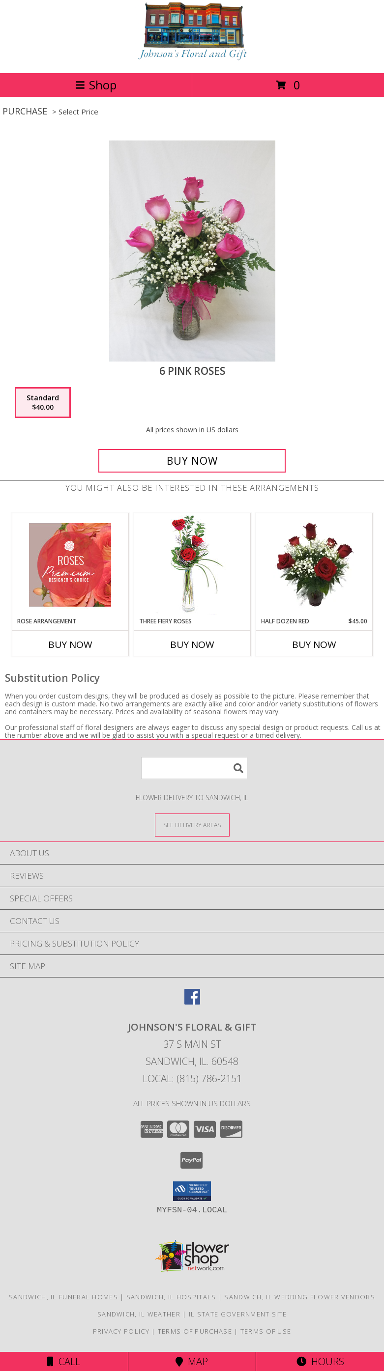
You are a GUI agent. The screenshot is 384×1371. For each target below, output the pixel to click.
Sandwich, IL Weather (138, 1314)
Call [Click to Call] (63, 1361)
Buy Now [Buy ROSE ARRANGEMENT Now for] (70, 644)
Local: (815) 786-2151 (192, 1078)
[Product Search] (194, 768)
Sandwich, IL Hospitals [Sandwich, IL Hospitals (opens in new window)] (171, 1296)
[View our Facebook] (192, 1001)
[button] (192, 1191)
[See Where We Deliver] (192, 824)
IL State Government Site (238, 1314)
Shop (96, 85)
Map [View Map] (192, 1361)
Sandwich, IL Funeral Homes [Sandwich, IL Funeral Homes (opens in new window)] (63, 1296)
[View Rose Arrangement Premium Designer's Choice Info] (70, 565)
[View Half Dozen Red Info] (314, 565)
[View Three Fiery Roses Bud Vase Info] (192, 565)
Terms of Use (266, 1331)
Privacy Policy (121, 1331)
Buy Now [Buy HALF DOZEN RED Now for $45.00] (314, 644)
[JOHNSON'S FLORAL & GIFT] (192, 58)
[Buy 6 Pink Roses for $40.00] (192, 461)
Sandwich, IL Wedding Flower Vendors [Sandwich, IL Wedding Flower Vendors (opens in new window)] (299, 1296)
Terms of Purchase (195, 1331)
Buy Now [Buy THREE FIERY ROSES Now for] (192, 644)
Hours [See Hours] (320, 1361)
